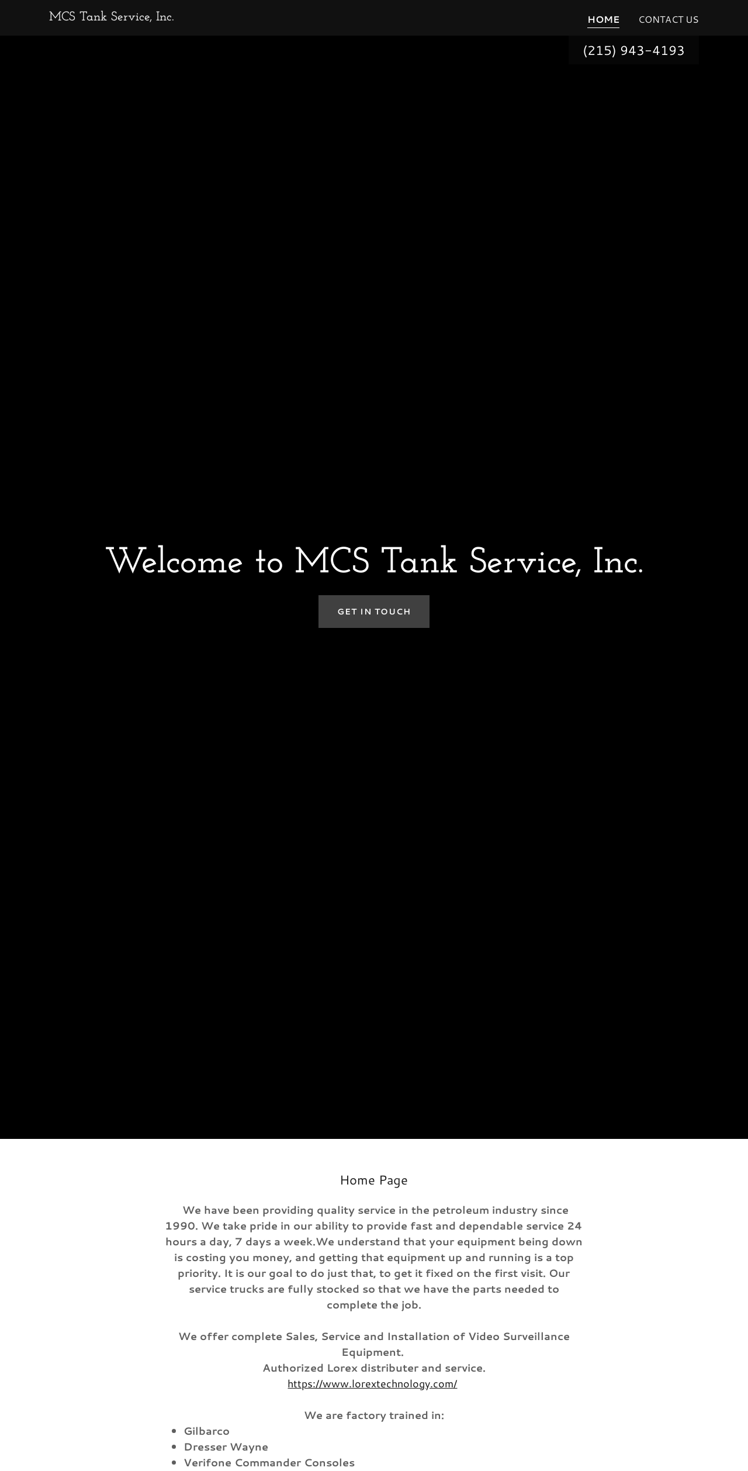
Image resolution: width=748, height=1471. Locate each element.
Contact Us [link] (668, 19)
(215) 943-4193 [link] (634, 50)
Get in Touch (374, 611)
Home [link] (603, 19)
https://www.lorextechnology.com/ (372, 1383)
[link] (111, 16)
